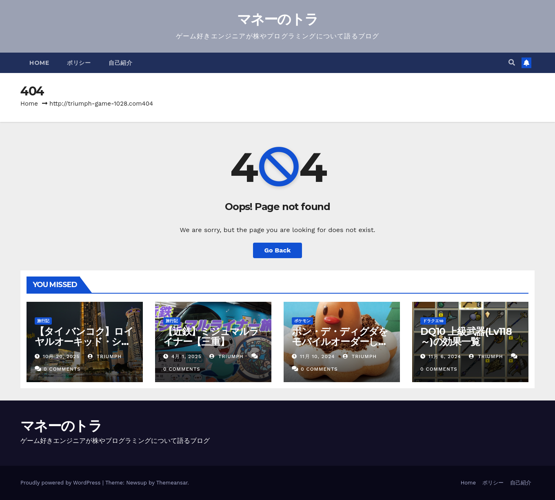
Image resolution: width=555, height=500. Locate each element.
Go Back (277, 250)
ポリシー (79, 62)
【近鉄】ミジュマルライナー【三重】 (211, 336)
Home (39, 62)
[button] (511, 62)
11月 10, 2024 (317, 356)
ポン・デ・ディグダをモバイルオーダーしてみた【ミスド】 (340, 341)
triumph (105, 356)
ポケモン (302, 321)
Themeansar (172, 483)
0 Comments (62, 369)
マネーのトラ (277, 19)
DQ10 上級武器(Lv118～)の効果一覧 (466, 336)
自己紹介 (120, 62)
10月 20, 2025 (61, 356)
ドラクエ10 (433, 321)
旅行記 (43, 321)
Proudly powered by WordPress (61, 483)
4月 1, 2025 (186, 356)
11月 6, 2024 (444, 356)
